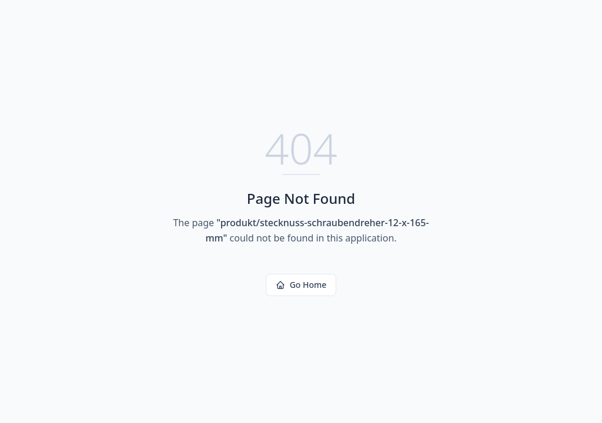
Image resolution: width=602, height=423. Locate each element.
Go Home (301, 284)
